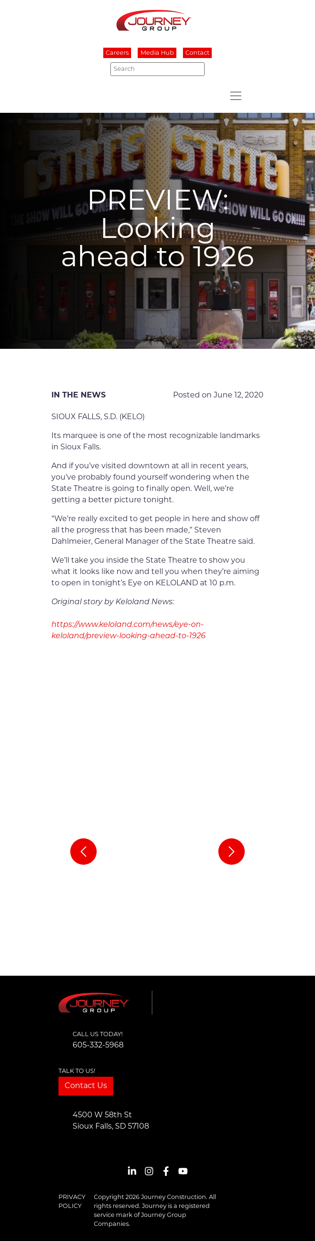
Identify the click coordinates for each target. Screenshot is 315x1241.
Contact (197, 53)
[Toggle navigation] (236, 95)
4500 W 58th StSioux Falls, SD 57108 (111, 1121)
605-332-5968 (98, 1045)
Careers (117, 53)
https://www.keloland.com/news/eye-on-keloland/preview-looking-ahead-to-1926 (128, 630)
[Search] (157, 69)
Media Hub (157, 53)
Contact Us (86, 1086)
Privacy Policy (71, 1201)
